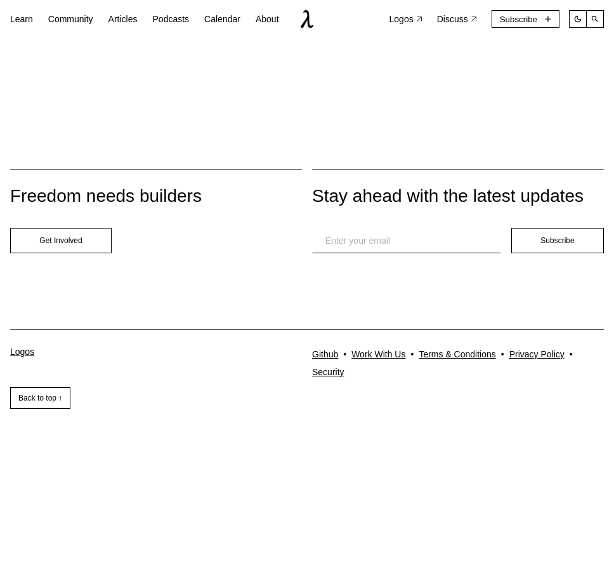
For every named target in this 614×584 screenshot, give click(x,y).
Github (325, 354)
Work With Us (378, 354)
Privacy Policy (537, 354)
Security (328, 372)
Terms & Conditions (457, 354)
